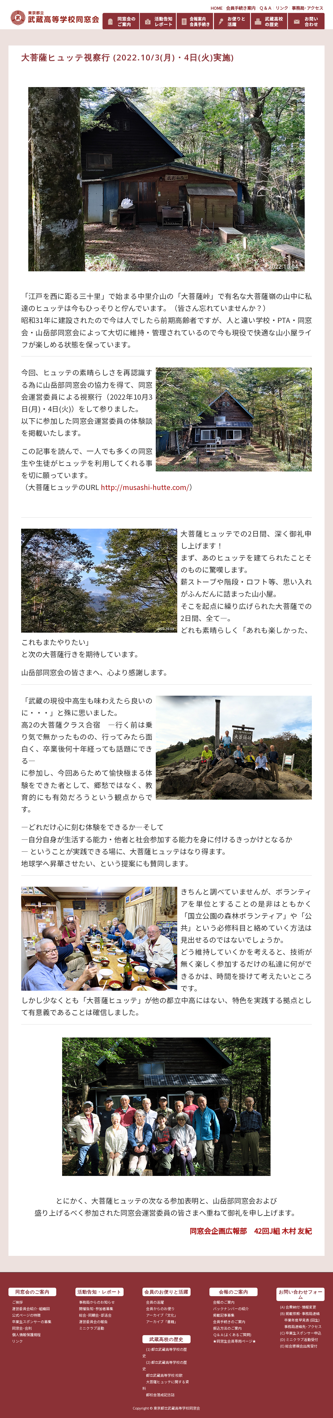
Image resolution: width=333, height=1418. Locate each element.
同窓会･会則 (22, 1328)
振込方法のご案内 (227, 1328)
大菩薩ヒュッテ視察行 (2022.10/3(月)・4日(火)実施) (127, 57)
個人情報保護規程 (26, 1334)
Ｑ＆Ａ (265, 8)
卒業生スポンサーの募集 (31, 1321)
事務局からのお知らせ (97, 1302)
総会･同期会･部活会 (95, 1315)
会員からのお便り (160, 1308)
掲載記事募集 (223, 1315)
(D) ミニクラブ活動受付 (299, 1339)
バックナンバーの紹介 (231, 1308)
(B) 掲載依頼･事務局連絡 (300, 1313)
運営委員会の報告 (93, 1321)
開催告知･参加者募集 (96, 1308)
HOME (216, 8)
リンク (281, 8)
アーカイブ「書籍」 (162, 1321)
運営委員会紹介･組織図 (31, 1308)
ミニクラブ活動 (91, 1328)
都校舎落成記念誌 (160, 1394)
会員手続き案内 (241, 8)
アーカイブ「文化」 (162, 1315)
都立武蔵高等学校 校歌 (164, 1375)
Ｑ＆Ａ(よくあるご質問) (232, 1334)
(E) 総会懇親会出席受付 (298, 1345)
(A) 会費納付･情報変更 (298, 1306)
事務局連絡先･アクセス (301, 1326)
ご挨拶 (17, 1302)
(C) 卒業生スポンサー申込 (300, 1332)
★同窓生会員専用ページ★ (234, 1341)
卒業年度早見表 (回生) (300, 1319)
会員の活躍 (155, 1302)
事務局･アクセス (307, 8)
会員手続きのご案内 (229, 1321)
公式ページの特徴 (26, 1315)
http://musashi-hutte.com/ (145, 487)
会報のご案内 (223, 1302)
